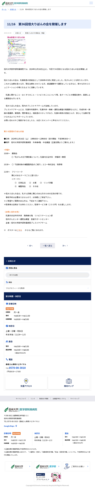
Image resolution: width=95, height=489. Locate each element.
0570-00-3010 (17, 368)
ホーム (4, 9)
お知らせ (13, 9)
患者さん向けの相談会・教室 (34, 33)
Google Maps (9, 426)
